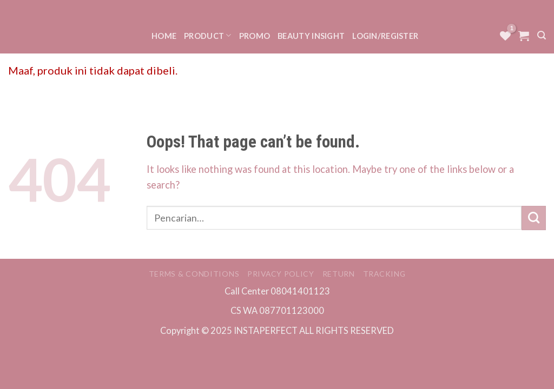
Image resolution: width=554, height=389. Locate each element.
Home (163, 36)
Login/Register (385, 36)
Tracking (384, 273)
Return (338, 273)
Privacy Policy (280, 273)
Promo (254, 36)
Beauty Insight (311, 36)
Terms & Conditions (194, 273)
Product (208, 35)
